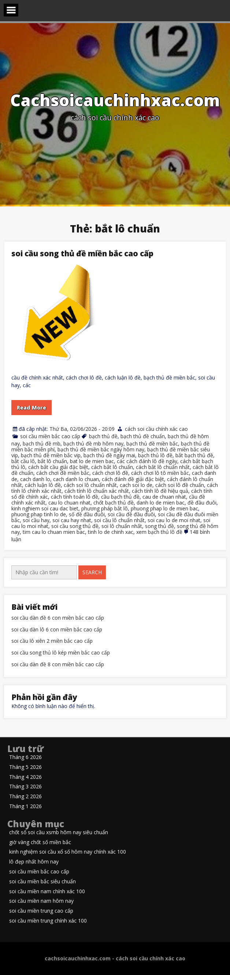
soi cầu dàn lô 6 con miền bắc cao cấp (56, 630)
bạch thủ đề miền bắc (152, 443)
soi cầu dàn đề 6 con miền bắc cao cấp (57, 618)
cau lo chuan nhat (69, 502)
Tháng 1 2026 (25, 806)
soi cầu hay (36, 520)
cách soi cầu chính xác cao (156, 428)
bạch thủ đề (103, 436)
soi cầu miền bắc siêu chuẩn (42, 882)
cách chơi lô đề (110, 472)
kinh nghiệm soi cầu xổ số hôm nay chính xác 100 (67, 852)
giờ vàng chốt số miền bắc (40, 842)
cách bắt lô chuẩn (112, 466)
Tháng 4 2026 (25, 777)
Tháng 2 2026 (25, 796)
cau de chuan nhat (164, 496)
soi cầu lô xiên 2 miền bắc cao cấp (52, 641)
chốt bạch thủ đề (113, 502)
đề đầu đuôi (202, 502)
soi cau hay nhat (71, 520)
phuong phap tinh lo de (38, 514)
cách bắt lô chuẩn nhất (163, 466)
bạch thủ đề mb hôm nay (93, 443)
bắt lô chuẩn (52, 461)
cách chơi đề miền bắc (62, 472)
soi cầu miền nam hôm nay (41, 901)
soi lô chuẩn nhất (121, 526)
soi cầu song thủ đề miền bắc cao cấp (82, 253)
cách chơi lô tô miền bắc (160, 472)
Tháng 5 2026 (25, 767)
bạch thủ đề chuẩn (142, 436)
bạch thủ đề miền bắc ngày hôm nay (100, 449)
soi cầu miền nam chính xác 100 (47, 891)
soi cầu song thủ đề (75, 526)
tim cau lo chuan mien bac (54, 531)
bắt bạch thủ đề (194, 455)
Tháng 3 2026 (25, 787)
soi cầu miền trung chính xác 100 (48, 921)
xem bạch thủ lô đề (159, 531)
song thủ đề (159, 526)
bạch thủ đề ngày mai (109, 455)
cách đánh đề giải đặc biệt (133, 479)
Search (92, 572)
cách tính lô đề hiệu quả (160, 490)
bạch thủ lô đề (155, 455)
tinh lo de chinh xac (110, 531)
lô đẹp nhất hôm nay (34, 862)
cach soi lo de (136, 484)
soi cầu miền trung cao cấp (41, 911)
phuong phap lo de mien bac (164, 508)
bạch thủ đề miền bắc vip (51, 455)
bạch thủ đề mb (41, 443)
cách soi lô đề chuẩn (179, 484)
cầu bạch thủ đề (120, 496)
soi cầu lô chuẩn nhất (119, 520)
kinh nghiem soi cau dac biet (44, 508)
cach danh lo (35, 479)
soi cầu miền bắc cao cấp (50, 436)
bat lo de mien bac (92, 461)
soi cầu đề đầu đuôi (131, 514)
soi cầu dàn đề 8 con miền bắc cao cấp (57, 664)
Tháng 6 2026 (25, 757)
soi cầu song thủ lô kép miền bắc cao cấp (60, 653)
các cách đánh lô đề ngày (147, 461)
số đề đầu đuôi (87, 514)
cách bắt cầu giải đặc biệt (58, 466)
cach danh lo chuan (76, 479)
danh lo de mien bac (161, 502)
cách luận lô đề (43, 484)
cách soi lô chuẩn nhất (90, 484)
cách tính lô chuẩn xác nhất (96, 490)
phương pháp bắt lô (104, 508)
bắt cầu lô (23, 461)
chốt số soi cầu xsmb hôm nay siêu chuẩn (58, 832)
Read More (31, 407)
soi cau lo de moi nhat (174, 520)
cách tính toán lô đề (74, 496)
